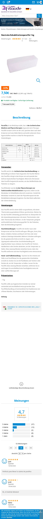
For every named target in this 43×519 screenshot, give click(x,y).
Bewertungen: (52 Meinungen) (19, 40)
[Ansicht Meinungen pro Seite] (20, 453)
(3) (32, 430)
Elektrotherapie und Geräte (25, 29)
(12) (32, 427)
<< (11, 448)
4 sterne (5, 427)
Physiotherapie (11, 29)
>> (31, 448)
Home (3, 29)
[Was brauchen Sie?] (21, 16)
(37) (32, 424)
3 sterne (5, 430)
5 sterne (5, 424)
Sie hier (9, 517)
